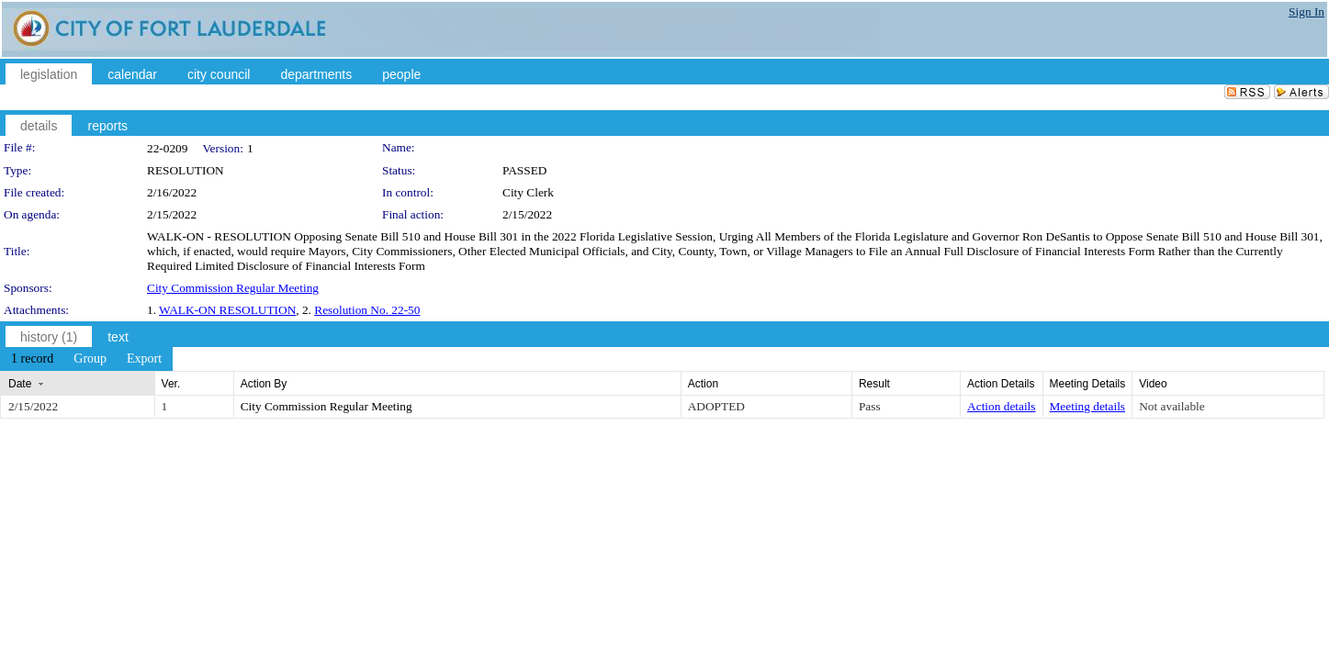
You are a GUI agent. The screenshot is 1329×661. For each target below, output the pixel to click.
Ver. (171, 383)
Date (19, 383)
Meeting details (1088, 406)
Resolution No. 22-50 (367, 310)
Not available (1171, 406)
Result (874, 383)
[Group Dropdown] (90, 359)
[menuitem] (32, 359)
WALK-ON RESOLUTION (227, 310)
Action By (264, 383)
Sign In (1306, 11)
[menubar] (86, 359)
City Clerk (528, 192)
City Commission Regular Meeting (233, 288)
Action (703, 383)
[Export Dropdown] (144, 359)
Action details (1001, 406)
